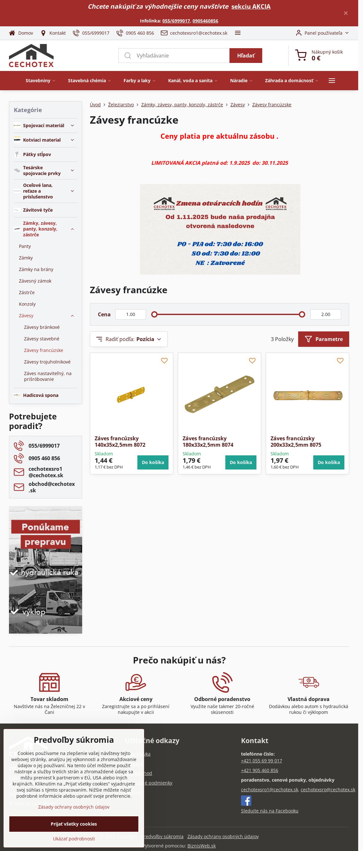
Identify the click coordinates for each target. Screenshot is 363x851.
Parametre (324, 339)
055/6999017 (176, 21)
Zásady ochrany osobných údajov (223, 836)
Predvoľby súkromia (162, 836)
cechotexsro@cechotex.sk (328, 789)
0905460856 (205, 21)
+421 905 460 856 (259, 770)
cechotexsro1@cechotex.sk (269, 789)
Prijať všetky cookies (74, 824)
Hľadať (246, 55)
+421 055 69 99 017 (261, 761)
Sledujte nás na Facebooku (269, 811)
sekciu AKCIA (251, 6)
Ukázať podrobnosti (74, 839)
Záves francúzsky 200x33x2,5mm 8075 (296, 441)
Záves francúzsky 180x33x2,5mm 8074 (208, 441)
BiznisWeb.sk (201, 846)
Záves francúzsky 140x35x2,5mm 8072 (120, 441)
